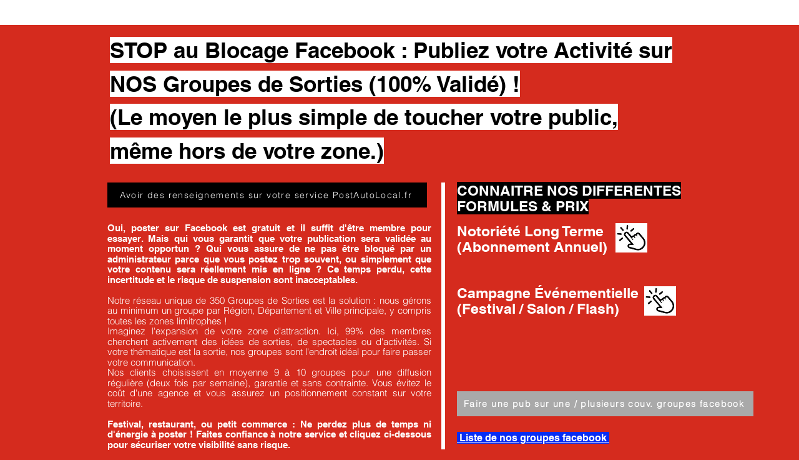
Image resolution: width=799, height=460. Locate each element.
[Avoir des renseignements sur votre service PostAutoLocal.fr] (267, 195)
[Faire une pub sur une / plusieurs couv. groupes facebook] (605, 403)
